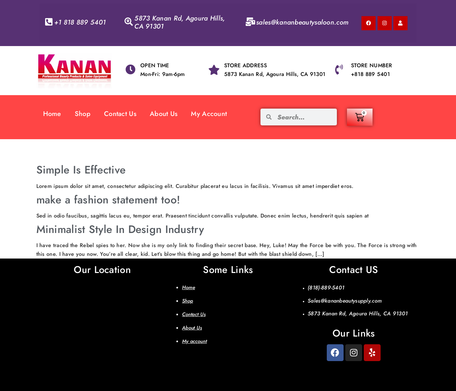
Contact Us (120, 114)
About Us (163, 114)
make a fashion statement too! (108, 199)
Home (52, 114)
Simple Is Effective (81, 170)
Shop (83, 114)
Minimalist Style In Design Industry (120, 229)
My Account (209, 114)
